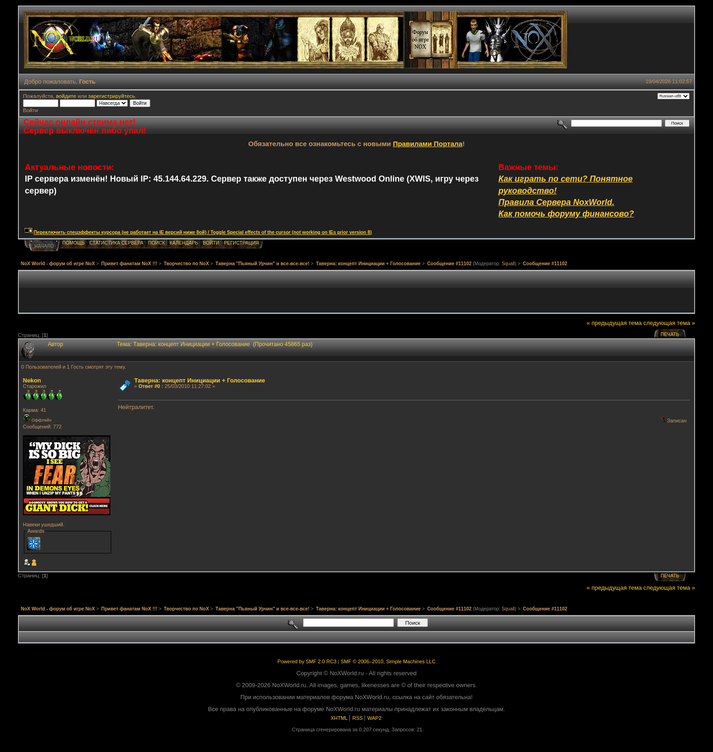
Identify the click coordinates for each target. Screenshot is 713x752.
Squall (508, 263)
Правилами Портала (427, 144)
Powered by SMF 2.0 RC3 (307, 661)
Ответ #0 (149, 386)
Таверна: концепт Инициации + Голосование (199, 380)
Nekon (32, 380)
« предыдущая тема (614, 322)
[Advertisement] (356, 292)
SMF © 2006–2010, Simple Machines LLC (388, 661)
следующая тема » (670, 322)
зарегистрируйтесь (111, 96)
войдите (66, 96)
